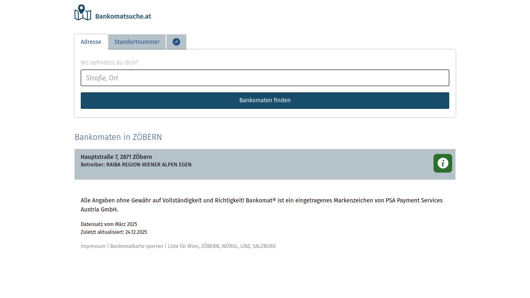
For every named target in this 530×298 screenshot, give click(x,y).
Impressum (93, 246)
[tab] (176, 42)
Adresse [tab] (91, 42)
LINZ (245, 246)
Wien (193, 246)
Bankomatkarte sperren (136, 246)
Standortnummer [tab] (137, 42)
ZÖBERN (210, 246)
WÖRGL (230, 246)
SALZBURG (264, 246)
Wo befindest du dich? (109, 62)
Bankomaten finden (265, 100)
